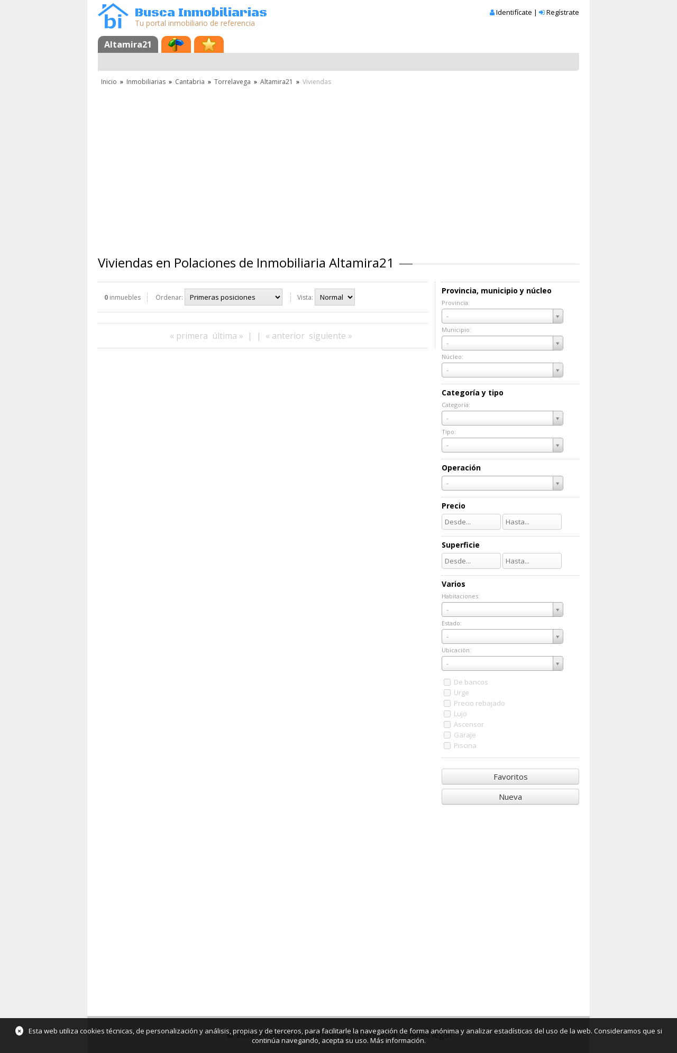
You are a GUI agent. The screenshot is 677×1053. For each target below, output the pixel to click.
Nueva (510, 796)
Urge (461, 692)
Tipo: (449, 432)
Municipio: (456, 330)
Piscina (465, 745)
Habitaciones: (461, 596)
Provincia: (456, 303)
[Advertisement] (338, 167)
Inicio (109, 81)
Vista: (305, 297)
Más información (397, 1040)
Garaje (465, 735)
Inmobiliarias (146, 81)
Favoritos (510, 776)
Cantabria (190, 81)
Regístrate (562, 12)
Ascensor (469, 724)
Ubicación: (456, 650)
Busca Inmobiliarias (201, 13)
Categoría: (456, 405)
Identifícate (514, 12)
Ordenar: (169, 297)
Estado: (452, 623)
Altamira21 (128, 44)
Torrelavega (232, 81)
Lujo (460, 713)
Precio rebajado (479, 703)
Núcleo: (452, 357)
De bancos (471, 682)
